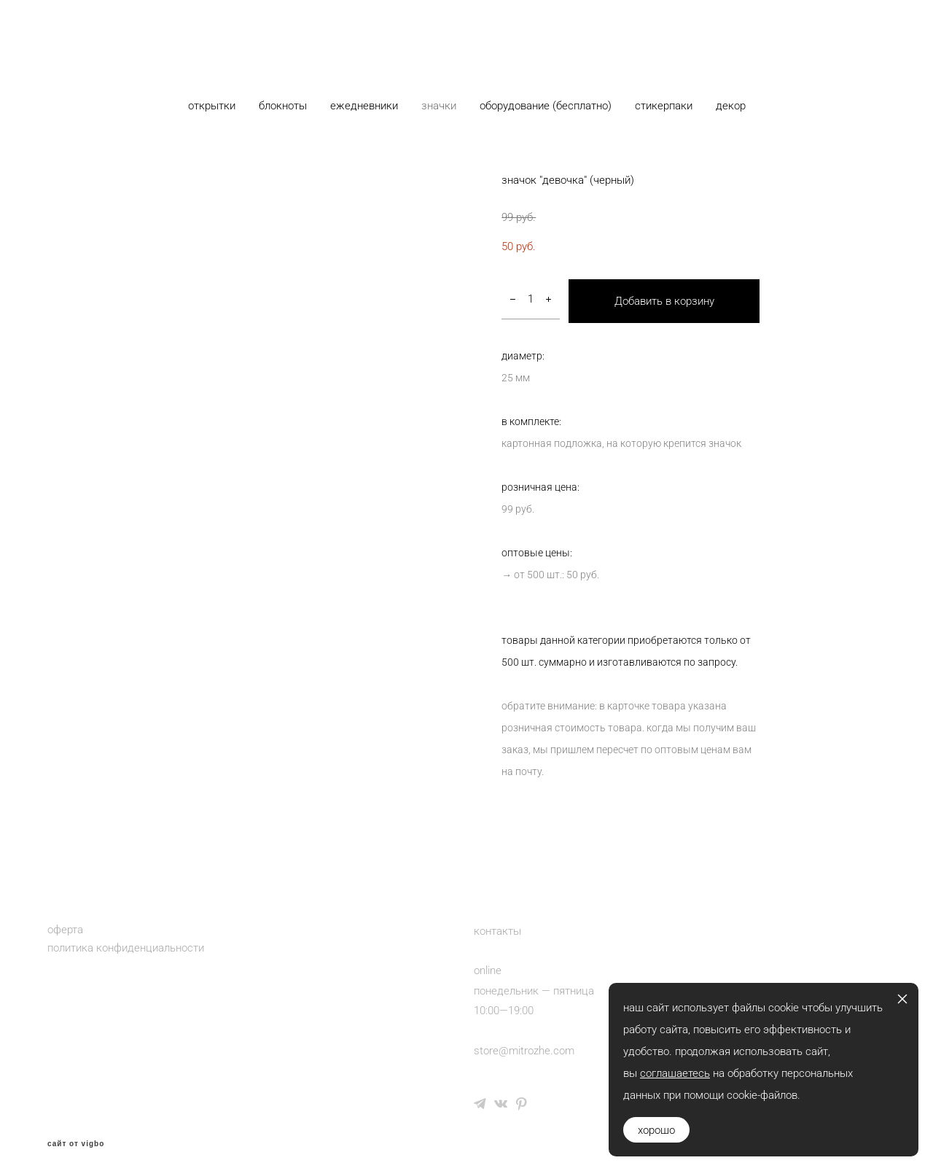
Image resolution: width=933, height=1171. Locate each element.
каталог (192, 148)
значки (438, 105)
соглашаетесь (675, 1073)
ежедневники (364, 105)
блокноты (283, 105)
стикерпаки (663, 105)
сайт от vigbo (75, 1136)
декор (731, 105)
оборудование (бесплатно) (546, 105)
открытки (211, 105)
